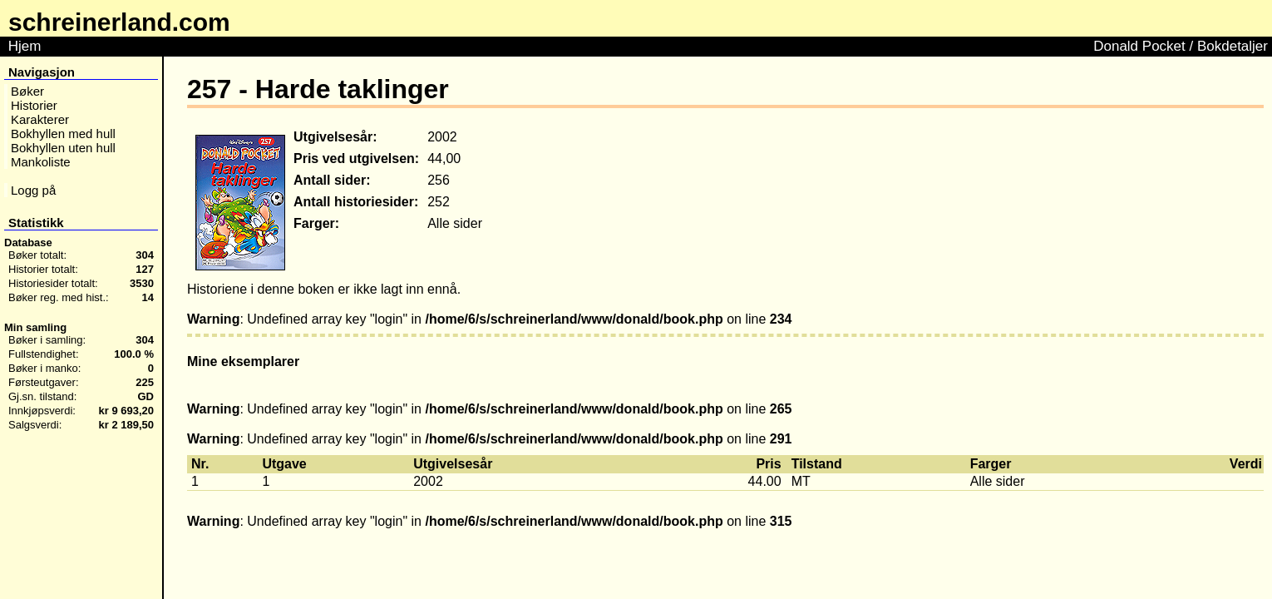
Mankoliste (41, 162)
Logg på (33, 190)
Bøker (27, 91)
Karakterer (40, 119)
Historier (34, 105)
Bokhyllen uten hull (63, 148)
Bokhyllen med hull (63, 133)
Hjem (24, 46)
